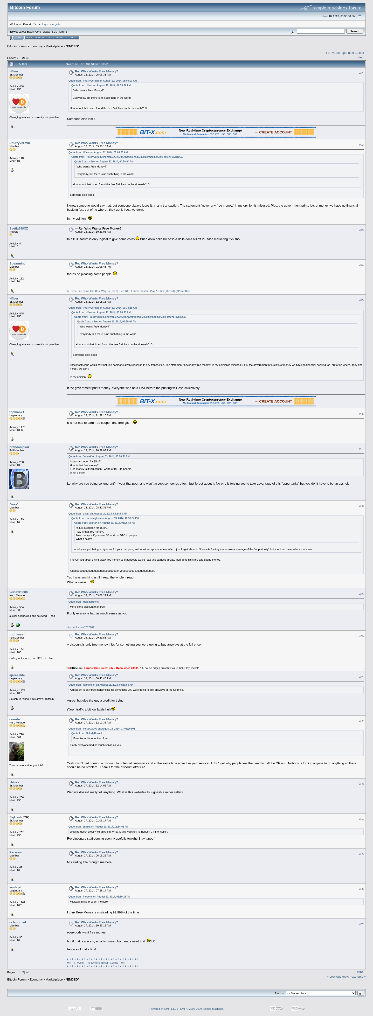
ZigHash (15, 817)
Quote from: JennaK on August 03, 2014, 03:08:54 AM (99, 456)
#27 (361, 448)
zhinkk (14, 782)
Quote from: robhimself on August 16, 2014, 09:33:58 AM (101, 684)
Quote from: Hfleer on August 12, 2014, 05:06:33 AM (98, 152)
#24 (361, 265)
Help (29, 37)
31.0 (54, 31)
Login (50, 37)
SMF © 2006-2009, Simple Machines (202, 1008)
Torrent (63, 31)
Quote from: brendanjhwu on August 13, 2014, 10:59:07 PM (105, 518)
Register (62, 37)
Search (39, 37)
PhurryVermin (19, 143)
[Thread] (170, 291)
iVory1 (14, 504)
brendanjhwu (19, 447)
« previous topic (336, 53)
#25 (361, 300)
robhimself (17, 634)
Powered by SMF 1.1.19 (164, 1008)
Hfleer (13, 71)
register (56, 24)
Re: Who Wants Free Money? (96, 71)
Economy (36, 46)
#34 (361, 819)
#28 (361, 506)
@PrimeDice (182, 291)
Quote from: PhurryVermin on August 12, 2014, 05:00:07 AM (103, 80)
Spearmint (17, 263)
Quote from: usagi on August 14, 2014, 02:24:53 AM (98, 513)
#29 (361, 594)
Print (360, 57)
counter (15, 719)
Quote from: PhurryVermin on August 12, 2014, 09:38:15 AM (103, 307)
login (45, 24)
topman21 (16, 412)
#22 (361, 145)
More (73, 37)
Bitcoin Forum (17, 46)
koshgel (15, 887)
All (27, 57)
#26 (361, 413)
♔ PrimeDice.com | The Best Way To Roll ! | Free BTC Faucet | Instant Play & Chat (115, 291)
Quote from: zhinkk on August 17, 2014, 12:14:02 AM (98, 826)
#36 (361, 889)
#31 (361, 677)
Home (18, 37)
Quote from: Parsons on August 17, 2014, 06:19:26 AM (100, 896)
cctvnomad (17, 922)
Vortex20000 (18, 592)
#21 (361, 73)
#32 (361, 721)
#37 (361, 924)
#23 (361, 230)
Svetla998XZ (18, 228)
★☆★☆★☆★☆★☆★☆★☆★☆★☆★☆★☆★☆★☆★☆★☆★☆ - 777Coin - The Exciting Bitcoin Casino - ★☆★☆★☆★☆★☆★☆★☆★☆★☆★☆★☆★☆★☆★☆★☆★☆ (103, 962)
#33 (361, 784)
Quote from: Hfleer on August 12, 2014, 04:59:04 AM (101, 85)
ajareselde (17, 675)
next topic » (356, 53)
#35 (361, 854)
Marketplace (54, 46)
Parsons (15, 852)
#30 (361, 636)
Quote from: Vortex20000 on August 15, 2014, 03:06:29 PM (102, 728)
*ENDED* (72, 46)
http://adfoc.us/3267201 (80, 627)
